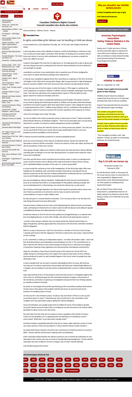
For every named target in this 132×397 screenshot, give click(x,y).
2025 (37, 375)
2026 (28, 375)
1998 (62, 386)
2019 (88, 375)
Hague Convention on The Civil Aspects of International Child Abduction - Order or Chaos (10, 146)
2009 (71, 380)
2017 (105, 375)
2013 (37, 380)
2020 (79, 375)
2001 (37, 386)
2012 (45, 380)
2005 (105, 380)
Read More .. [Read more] (103, 21)
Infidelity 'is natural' (114, 80)
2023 (54, 375)
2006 (97, 380)
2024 (45, 375)
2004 (114, 380)
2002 (28, 386)
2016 (114, 375)
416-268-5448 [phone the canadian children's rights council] (59, 4)
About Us (48, 9)
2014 (28, 380)
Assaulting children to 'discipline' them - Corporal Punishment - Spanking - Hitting (11, 111)
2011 (54, 380)
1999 (54, 386)
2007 (88, 380)
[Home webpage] (2, 2)
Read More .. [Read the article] (103, 152)
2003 (122, 380)
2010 (62, 380)
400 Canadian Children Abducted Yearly (11, 152)
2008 (79, 380)
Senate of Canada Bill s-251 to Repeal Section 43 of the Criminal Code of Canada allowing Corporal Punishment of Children (11, 119)
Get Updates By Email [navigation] (11, 12)
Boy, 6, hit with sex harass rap (114, 169)
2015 (122, 375)
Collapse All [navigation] (18, 16)
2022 (62, 375)
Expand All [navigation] (4, 16)
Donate (39, 9)
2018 (97, 375)
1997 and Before (75, 386)
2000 (45, 386)
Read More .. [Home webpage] (103, 65)
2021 (71, 375)
